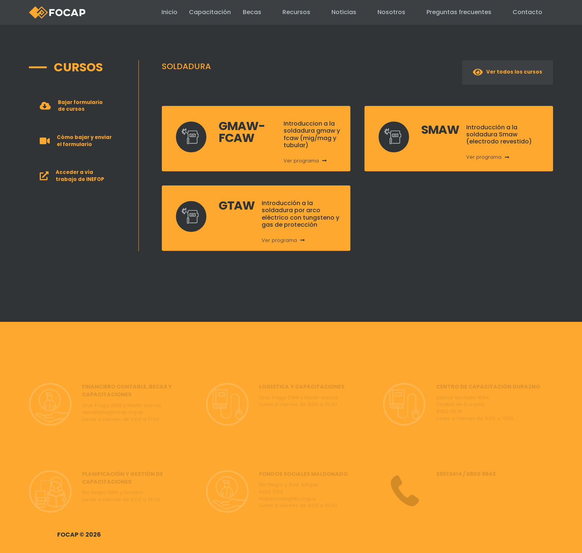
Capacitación (201, 12)
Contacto (527, 12)
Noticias (343, 12)
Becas (252, 12)
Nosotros (391, 12)
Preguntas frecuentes (458, 12)
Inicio (150, 12)
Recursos (296, 12)
